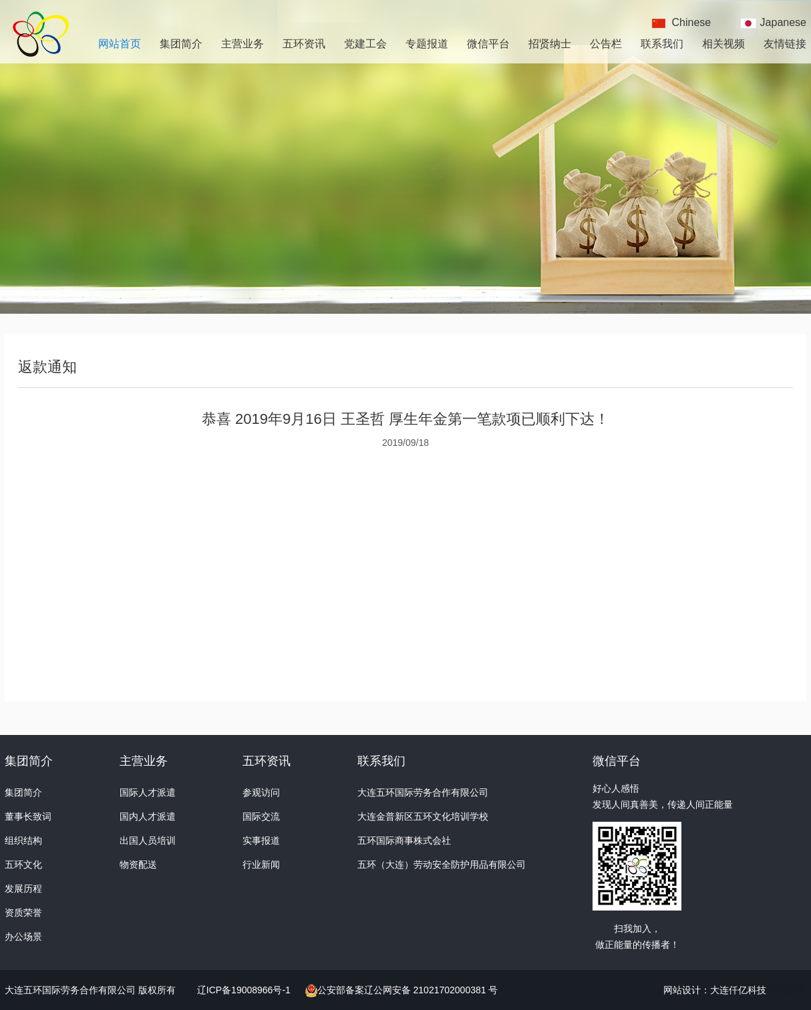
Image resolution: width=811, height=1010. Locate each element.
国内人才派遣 (148, 816)
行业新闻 (261, 864)
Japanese (783, 22)
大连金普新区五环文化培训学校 (422, 816)
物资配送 (138, 864)
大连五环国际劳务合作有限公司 (422, 792)
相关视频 (723, 43)
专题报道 (427, 43)
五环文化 (23, 864)
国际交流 (261, 816)
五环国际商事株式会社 (404, 840)
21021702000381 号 (454, 990)
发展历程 (23, 888)
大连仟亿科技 (738, 990)
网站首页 (119, 43)
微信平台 (488, 43)
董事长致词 (28, 816)
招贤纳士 (549, 43)
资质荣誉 (23, 912)
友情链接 (785, 43)
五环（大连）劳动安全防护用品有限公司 (441, 864)
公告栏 (606, 43)
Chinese (691, 22)
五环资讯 (304, 43)
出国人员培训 (148, 840)
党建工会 (365, 43)
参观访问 (261, 792)
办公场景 (23, 936)
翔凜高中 (787, 990)
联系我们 (662, 43)
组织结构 (23, 840)
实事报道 (261, 840)
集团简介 (181, 43)
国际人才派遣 (148, 792)
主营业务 (242, 43)
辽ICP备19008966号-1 (245, 990)
